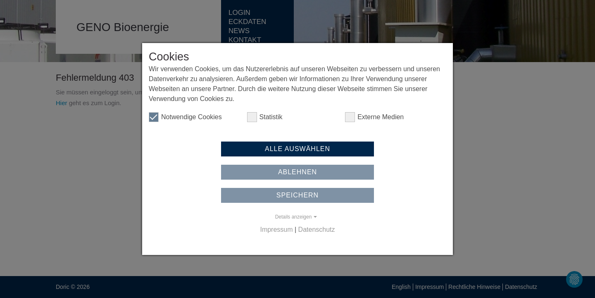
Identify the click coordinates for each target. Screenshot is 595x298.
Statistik (265, 117)
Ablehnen (297, 171)
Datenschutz (316, 229)
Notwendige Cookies (185, 117)
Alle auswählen (297, 148)
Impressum (276, 229)
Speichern (297, 195)
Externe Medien (374, 117)
